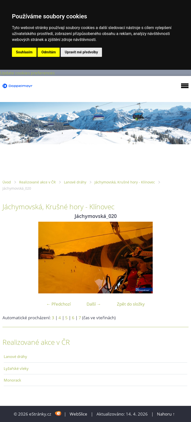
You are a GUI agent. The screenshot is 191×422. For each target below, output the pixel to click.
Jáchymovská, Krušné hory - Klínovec (125, 182)
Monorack (12, 380)
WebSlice (78, 414)
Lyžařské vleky (16, 368)
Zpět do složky (131, 304)
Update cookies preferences (27, 73)
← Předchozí (58, 304)
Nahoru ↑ (166, 414)
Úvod (6, 182)
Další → (94, 304)
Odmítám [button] (49, 52)
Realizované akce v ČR (37, 182)
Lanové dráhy (75, 182)
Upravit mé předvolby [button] (81, 52)
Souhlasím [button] (24, 52)
